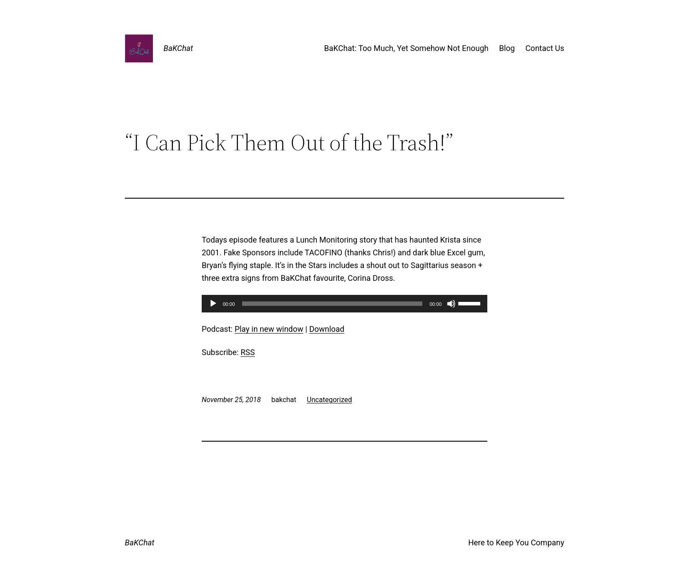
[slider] (332, 303)
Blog (507, 48)
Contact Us (545, 48)
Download (326, 329)
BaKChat (178, 48)
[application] (344, 303)
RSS (247, 352)
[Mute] (451, 303)
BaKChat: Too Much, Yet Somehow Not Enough (406, 48)
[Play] (213, 303)
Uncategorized (329, 400)
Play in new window (269, 329)
